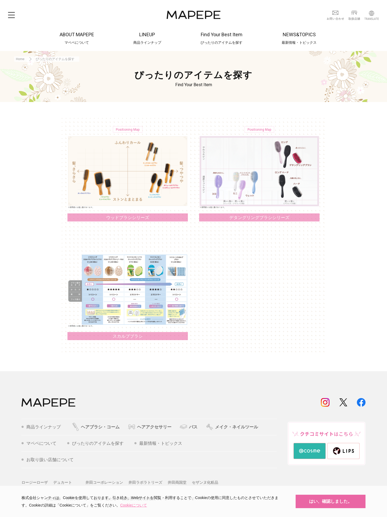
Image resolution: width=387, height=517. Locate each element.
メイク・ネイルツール (232, 427)
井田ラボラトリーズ (145, 482)
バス (189, 427)
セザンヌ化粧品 (205, 482)
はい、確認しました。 (330, 501)
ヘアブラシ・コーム (95, 427)
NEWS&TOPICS (299, 38)
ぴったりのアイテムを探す (95, 443)
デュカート (62, 482)
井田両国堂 (177, 482)
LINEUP (147, 38)
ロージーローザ (35, 482)
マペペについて (39, 443)
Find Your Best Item (221, 38)
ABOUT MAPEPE (77, 38)
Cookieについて (133, 505)
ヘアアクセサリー (149, 427)
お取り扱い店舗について (48, 460)
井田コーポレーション (104, 482)
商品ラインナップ (41, 427)
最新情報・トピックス (158, 443)
